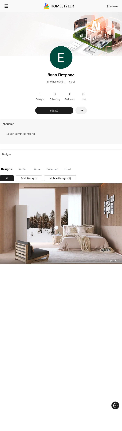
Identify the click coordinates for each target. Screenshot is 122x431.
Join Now (112, 6)
